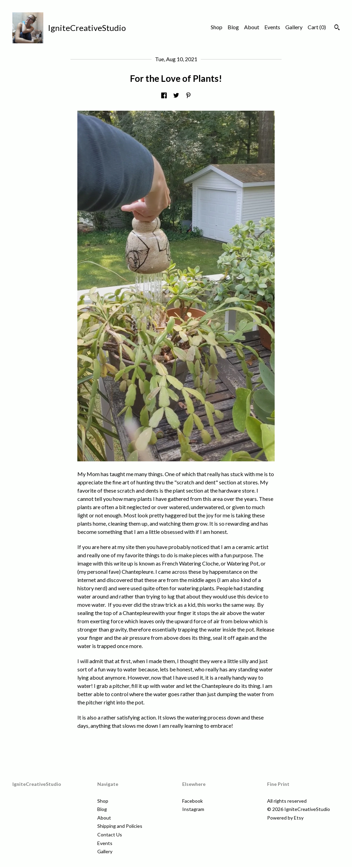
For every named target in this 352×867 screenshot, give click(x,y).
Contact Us (109, 834)
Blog (233, 27)
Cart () (317, 27)
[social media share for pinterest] (188, 96)
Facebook (192, 801)
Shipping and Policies (119, 826)
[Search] (337, 28)
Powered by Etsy (285, 818)
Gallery (293, 27)
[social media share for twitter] (176, 96)
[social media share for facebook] (164, 96)
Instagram (193, 809)
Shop (216, 27)
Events (272, 27)
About (251, 27)
